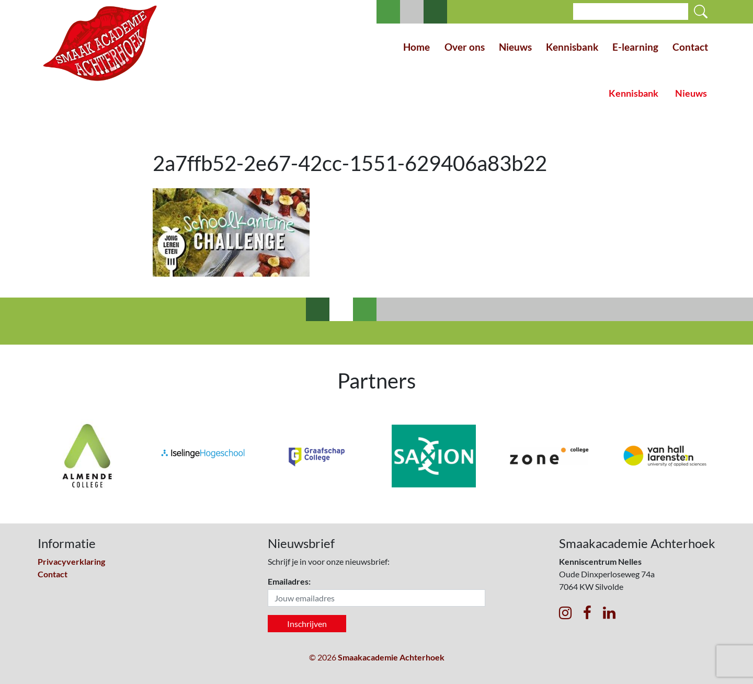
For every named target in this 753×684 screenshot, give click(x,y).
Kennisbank (572, 47)
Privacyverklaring (71, 561)
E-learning (635, 47)
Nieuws (515, 47)
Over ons (464, 47)
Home (416, 47)
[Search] (630, 11)
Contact (690, 47)
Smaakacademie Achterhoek (391, 657)
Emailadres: (289, 581)
